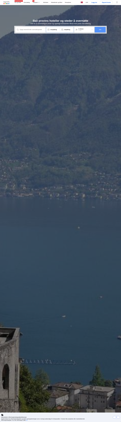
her (27, 420)
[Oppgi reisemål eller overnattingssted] (32, 29)
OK (116, 417)
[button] (86, 2)
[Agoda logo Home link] (6, 2)
